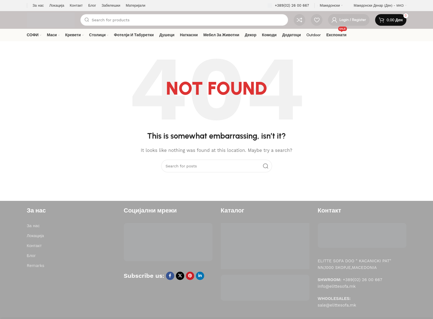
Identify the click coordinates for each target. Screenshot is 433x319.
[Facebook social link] (170, 276)
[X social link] (180, 276)
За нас (33, 225)
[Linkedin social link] (200, 276)
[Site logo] (51, 19)
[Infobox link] (288, 5)
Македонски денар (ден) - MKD (379, 5)
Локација (35, 235)
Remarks (36, 265)
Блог (31, 255)
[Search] (184, 20)
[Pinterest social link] (190, 276)
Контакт (34, 245)
